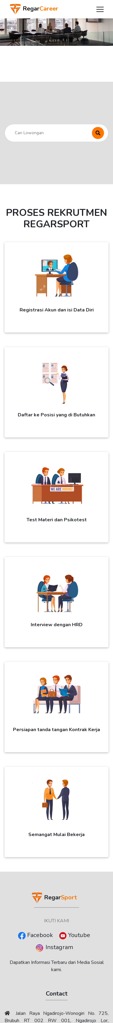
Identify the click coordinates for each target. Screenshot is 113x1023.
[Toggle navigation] (100, 9)
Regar (34, 9)
